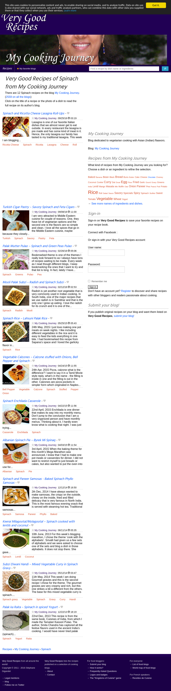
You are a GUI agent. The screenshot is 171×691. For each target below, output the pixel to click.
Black (112, 177)
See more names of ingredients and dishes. (117, 203)
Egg (124, 182)
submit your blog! (124, 316)
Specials (128, 193)
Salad (105, 193)
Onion (6, 393)
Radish (19, 310)
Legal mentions (12, 678)
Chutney (159, 177)
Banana (99, 177)
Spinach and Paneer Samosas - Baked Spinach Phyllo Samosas (38, 480)
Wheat (117, 199)
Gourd (148, 182)
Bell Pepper (9, 389)
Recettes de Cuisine (142, 678)
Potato (164, 186)
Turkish (6, 238)
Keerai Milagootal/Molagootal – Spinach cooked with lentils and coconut (39, 523)
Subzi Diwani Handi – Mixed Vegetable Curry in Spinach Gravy (40, 566)
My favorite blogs (26, 68)
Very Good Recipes (11, 661)
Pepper (74, 389)
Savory (31, 238)
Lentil (18, 556)
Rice (17, 349)
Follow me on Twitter (14, 685)
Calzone (38, 389)
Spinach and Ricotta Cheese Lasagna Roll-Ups (33, 113)
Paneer (32, 514)
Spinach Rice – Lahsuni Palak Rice (25, 318)
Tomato (92, 199)
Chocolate (151, 177)
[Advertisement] (43, 177)
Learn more (95, 11)
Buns (126, 177)
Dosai (118, 182)
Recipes (7, 68)
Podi (158, 187)
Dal (113, 182)
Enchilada (22, 432)
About (50, 671)
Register (126, 291)
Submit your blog (98, 664)
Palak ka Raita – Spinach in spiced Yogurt (30, 607)
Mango (102, 186)
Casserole (8, 432)
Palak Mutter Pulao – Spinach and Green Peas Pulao (37, 246)
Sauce (111, 193)
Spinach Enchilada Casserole (21, 401)
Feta (51, 238)
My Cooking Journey (67, 92)
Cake (137, 177)
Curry (62, 599)
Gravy (52, 599)
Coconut (29, 556)
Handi (72, 599)
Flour (130, 182)
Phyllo (43, 514)
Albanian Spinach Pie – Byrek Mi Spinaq (29, 440)
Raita (29, 638)
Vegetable (24, 389)
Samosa (19, 514)
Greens (19, 274)
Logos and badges (98, 674)
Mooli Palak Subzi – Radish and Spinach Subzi (33, 282)
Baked (53, 514)
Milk (116, 187)
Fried (136, 182)
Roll (75, 144)
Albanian (7, 471)
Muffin (121, 186)
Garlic (142, 182)
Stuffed (63, 389)
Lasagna (51, 144)
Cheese (64, 144)
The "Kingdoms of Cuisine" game (105, 678)
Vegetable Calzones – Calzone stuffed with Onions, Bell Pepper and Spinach (40, 359)
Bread (119, 177)
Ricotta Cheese (11, 144)
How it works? (96, 668)
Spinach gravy (10, 599)
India (90, 187)
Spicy (137, 193)
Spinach (27, 144)
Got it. (155, 5)
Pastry (41, 238)
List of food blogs (140, 664)
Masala (110, 186)
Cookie (100, 182)
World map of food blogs (143, 668)
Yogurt (18, 638)
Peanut (153, 187)
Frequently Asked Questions (103, 671)
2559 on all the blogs (18, 96)
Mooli (29, 310)
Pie (30, 471)
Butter (131, 177)
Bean (106, 177)
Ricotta (39, 144)
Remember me (99, 281)
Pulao (30, 274)
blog (7, 681)
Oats (126, 187)
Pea (39, 274)
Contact (51, 674)
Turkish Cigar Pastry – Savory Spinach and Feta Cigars (38, 207)
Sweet (159, 193)
